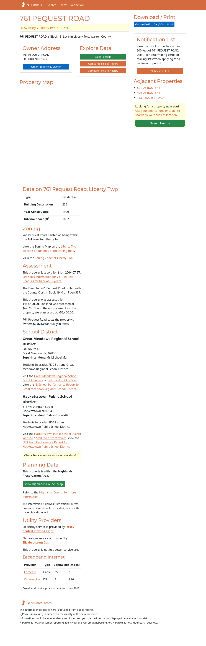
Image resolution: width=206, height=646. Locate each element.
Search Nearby (160, 123)
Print (170, 24)
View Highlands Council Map (44, 484)
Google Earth (143, 24)
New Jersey (28, 28)
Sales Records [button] (103, 56)
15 (60, 28)
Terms (63, 5)
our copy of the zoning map (55, 251)
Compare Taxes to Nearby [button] (103, 70)
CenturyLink (32, 579)
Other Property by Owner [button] (46, 66)
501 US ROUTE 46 (148, 88)
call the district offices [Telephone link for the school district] (62, 380)
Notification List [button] (160, 71)
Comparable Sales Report (103, 63)
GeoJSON (159, 24)
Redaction (77, 5)
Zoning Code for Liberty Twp (54, 258)
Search (51, 5)
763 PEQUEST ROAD (150, 98)
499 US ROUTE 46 (148, 93)
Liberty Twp (47, 28)
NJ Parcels (31, 5)
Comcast (30, 572)
